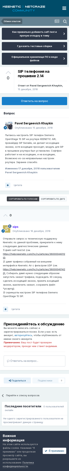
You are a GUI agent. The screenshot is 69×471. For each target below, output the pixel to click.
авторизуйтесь (23, 335)
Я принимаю (54, 450)
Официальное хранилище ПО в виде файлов (34, 58)
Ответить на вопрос (34, 101)
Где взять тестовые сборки (34, 46)
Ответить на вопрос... (22, 360)
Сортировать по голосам (23, 199)
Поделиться (17, 380)
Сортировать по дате (53, 199)
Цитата (18, 185)
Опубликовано (34, 127)
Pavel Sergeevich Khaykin (46, 85)
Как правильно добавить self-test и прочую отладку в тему (34, 33)
